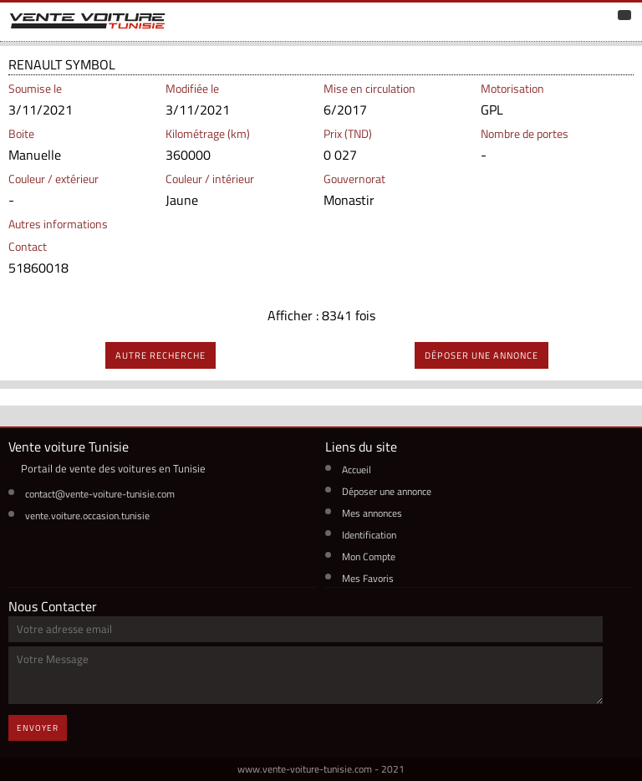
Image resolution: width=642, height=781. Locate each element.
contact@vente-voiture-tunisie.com (100, 494)
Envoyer (38, 728)
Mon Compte (368, 556)
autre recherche (160, 355)
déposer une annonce (481, 355)
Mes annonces (372, 513)
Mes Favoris (368, 578)
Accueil (356, 469)
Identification (369, 535)
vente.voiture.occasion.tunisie (87, 515)
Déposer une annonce (386, 491)
